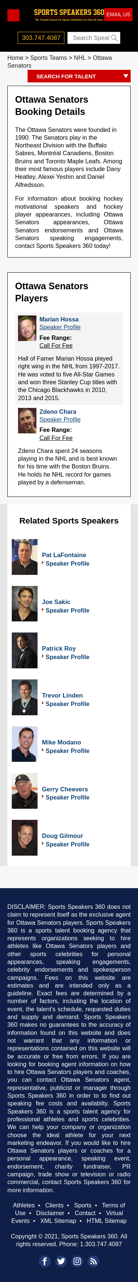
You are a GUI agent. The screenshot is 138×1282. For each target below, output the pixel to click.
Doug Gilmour (62, 835)
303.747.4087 (41, 37)
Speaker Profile (60, 327)
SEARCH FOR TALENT (83, 76)
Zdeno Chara (57, 411)
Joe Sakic (56, 602)
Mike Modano (61, 742)
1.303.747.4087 (101, 1244)
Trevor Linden (62, 695)
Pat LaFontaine (64, 555)
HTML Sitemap (107, 1220)
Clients (54, 1205)
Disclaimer (50, 1213)
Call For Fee (55, 345)
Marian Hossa (58, 319)
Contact (85, 1213)
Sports (82, 1205)
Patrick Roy (59, 648)
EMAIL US (118, 14)
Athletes (24, 1205)
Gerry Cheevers (65, 789)
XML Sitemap (58, 1220)
